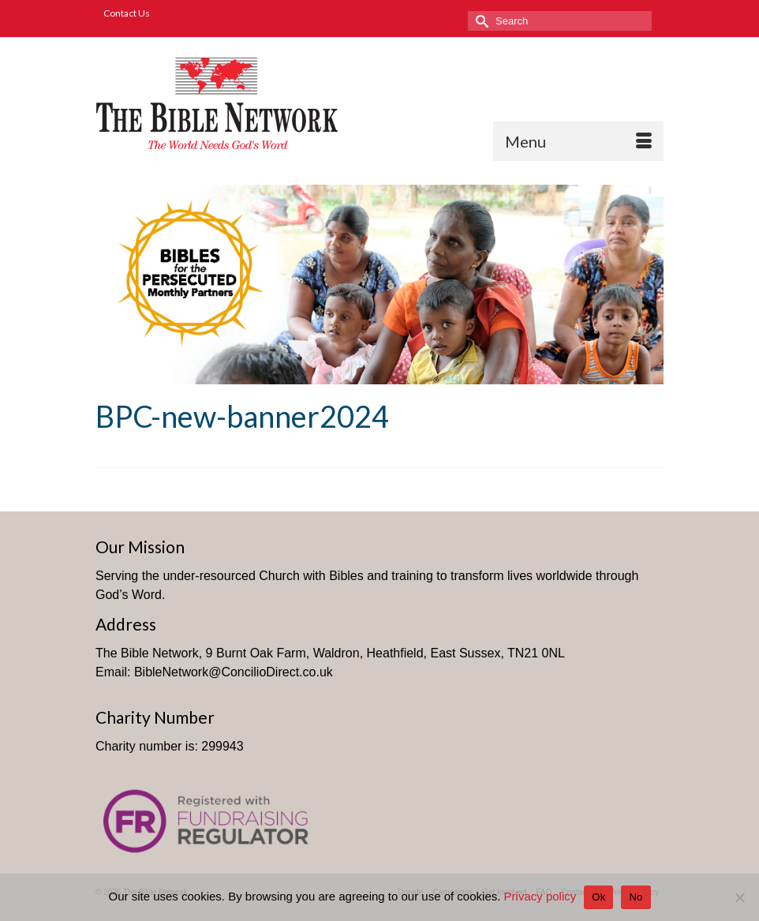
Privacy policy (540, 896)
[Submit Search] (480, 21)
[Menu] (578, 141)
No (635, 897)
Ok (598, 897)
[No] (739, 897)
